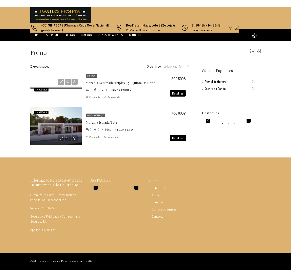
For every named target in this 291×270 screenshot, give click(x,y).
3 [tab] (236, 124)
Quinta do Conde (215, 89)
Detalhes (177, 93)
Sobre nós (52, 35)
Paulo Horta (94, 97)
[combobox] (176, 66)
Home (37, 35)
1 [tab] (224, 124)
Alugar (70, 35)
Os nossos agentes (110, 35)
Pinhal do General (216, 82)
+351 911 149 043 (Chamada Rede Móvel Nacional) (75, 25)
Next (249, 121)
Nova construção (95, 115)
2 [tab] (230, 124)
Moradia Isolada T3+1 (101, 122)
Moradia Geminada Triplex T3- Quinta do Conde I (122, 83)
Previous (208, 121)
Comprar (86, 35)
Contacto (135, 35)
